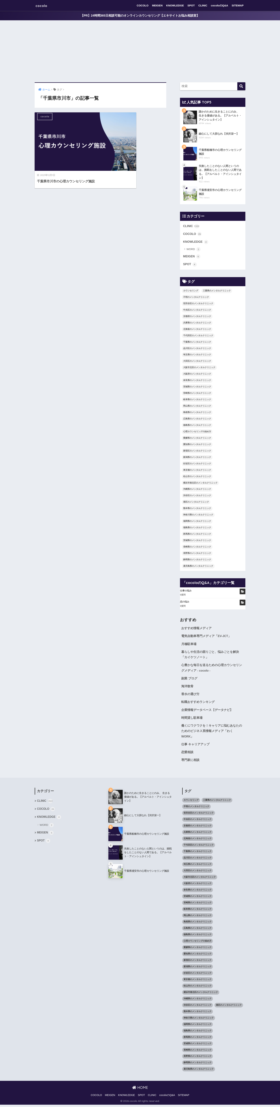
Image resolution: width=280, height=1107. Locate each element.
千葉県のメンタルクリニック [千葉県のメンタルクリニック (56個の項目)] (197, 342)
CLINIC (202, 5)
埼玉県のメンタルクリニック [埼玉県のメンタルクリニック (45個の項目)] (197, 355)
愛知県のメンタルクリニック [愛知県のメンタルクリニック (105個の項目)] (197, 445)
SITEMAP (238, 5)
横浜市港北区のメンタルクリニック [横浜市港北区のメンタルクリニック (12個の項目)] (200, 483)
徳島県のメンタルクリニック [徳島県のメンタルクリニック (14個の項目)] (197, 426)
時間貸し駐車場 (191, 719)
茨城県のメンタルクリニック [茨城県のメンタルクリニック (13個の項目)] (197, 541)
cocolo (43, 5)
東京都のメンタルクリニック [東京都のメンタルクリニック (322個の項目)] (197, 470)
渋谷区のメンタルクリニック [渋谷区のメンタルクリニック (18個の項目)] (197, 496)
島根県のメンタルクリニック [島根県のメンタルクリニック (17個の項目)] (197, 413)
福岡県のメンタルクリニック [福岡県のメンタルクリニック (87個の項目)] (197, 522)
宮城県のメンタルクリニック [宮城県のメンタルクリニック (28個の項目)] (197, 387)
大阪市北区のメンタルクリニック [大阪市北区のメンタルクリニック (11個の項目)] (199, 368)
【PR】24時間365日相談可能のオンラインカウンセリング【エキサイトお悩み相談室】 (140, 15)
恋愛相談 (187, 754)
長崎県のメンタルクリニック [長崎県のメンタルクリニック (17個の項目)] (197, 547)
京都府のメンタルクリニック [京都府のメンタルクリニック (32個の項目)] (197, 317)
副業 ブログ (189, 679)
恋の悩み (184, 602)
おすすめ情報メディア (196, 629)
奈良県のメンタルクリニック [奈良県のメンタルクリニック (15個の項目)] (197, 381)
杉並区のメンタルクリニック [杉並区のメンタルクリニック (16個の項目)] (197, 464)
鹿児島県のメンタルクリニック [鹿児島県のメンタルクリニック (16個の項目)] (198, 566)
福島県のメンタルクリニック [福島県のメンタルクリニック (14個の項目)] (197, 528)
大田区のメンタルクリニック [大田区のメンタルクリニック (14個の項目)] (197, 362)
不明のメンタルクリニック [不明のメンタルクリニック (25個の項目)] (196, 298)
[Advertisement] (140, 51)
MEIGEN (157, 5)
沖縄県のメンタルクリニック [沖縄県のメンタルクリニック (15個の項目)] (197, 490)
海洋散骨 (187, 687)
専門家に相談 (190, 762)
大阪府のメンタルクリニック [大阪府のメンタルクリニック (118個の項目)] (197, 374)
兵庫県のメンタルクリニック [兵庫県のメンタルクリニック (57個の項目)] (197, 323)
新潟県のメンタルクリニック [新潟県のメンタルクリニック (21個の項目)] (197, 458)
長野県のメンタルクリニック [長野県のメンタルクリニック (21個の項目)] (197, 554)
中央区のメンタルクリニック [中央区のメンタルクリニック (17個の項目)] (197, 310)
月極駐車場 (188, 645)
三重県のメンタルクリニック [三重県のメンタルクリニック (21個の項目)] (217, 291)
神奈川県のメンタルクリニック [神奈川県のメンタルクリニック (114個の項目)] (198, 515)
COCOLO (143, 5)
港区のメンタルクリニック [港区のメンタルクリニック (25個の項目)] (196, 502)
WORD (193, 250)
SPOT (191, 5)
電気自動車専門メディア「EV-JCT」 (206, 637)
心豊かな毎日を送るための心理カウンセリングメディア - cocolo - (211, 669)
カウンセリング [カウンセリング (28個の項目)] (190, 291)
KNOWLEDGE (175, 5)
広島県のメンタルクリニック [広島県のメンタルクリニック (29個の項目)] (197, 419)
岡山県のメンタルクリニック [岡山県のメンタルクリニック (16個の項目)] (197, 406)
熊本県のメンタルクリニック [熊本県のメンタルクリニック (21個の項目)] (197, 509)
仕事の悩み (186, 591)
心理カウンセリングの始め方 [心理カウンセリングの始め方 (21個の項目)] (197, 432)
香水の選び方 (190, 695)
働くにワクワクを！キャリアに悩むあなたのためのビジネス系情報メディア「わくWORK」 (211, 733)
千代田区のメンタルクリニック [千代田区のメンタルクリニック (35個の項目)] (198, 336)
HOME (140, 1090)
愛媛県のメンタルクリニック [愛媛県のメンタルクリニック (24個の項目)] (197, 438)
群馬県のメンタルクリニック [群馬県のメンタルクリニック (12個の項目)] (197, 534)
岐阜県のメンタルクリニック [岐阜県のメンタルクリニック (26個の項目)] (197, 400)
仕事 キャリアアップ (195, 746)
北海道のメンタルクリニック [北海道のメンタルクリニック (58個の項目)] (197, 330)
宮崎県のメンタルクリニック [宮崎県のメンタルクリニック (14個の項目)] (197, 394)
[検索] (241, 86)
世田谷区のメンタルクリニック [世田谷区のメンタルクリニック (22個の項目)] (198, 304)
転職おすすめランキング (198, 703)
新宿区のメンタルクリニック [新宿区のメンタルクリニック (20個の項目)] (197, 451)
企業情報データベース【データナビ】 (207, 711)
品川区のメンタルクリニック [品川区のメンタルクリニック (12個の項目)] (197, 349)
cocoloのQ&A (219, 5)
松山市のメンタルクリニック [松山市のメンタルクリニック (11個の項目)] (197, 477)
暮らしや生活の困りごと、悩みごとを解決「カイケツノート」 (210, 655)
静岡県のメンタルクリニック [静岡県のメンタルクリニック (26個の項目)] (197, 560)
